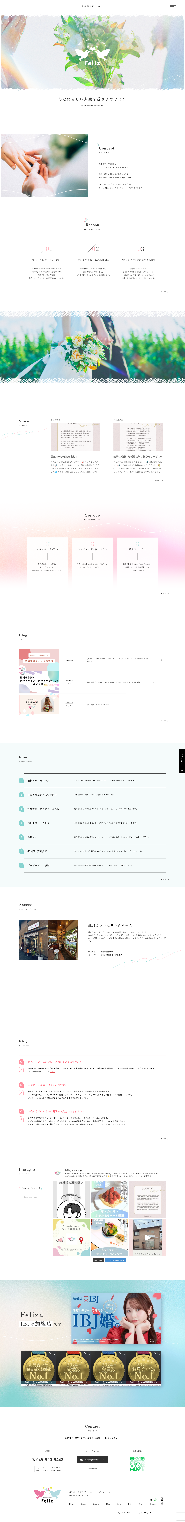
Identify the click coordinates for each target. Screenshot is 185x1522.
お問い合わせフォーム (92, 1459)
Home (71, 1504)
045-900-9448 (49, 1459)
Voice (119, 1504)
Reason (83, 1504)
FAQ (130, 1504)
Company (152, 1504)
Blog (140, 1504)
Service (96, 1504)
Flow (108, 1504)
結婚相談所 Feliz (92, 6)
